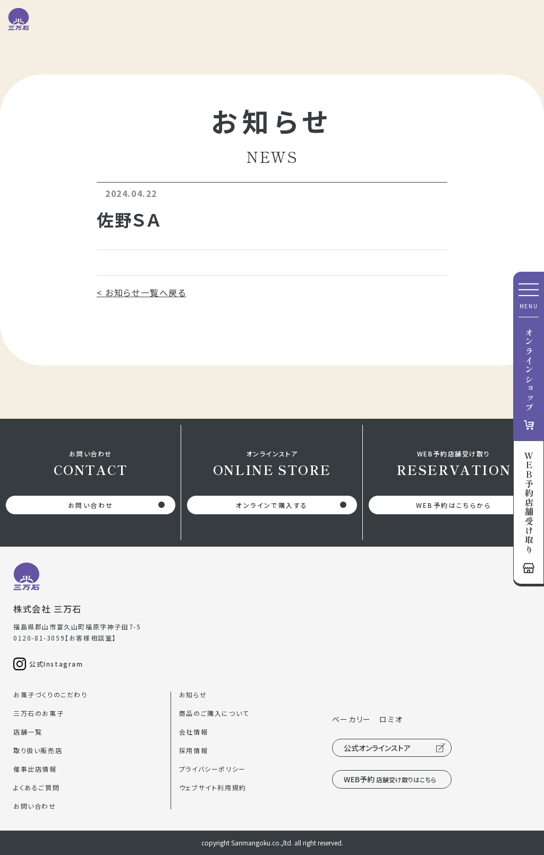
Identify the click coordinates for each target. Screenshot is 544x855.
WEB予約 (390, 779)
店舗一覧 (27, 731)
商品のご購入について (214, 713)
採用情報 (193, 750)
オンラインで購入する (272, 504)
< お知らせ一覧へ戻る (141, 292)
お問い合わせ (90, 504)
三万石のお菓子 (38, 713)
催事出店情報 (35, 768)
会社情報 (193, 731)
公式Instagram (56, 663)
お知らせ (193, 694)
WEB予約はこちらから (453, 504)
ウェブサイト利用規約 (212, 787)
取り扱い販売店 (37, 750)
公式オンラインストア (377, 747)
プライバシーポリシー (212, 768)
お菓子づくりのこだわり (50, 694)
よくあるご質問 (36, 787)
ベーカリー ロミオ (367, 719)
